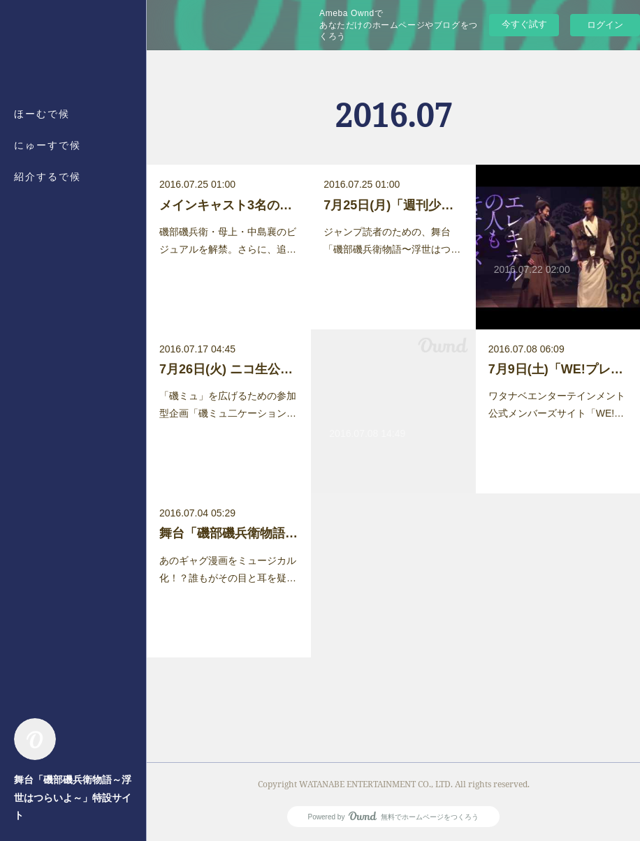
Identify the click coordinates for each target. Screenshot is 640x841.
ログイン (605, 25)
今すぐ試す (524, 24)
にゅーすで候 (47, 144)
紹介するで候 (47, 176)
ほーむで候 (42, 113)
